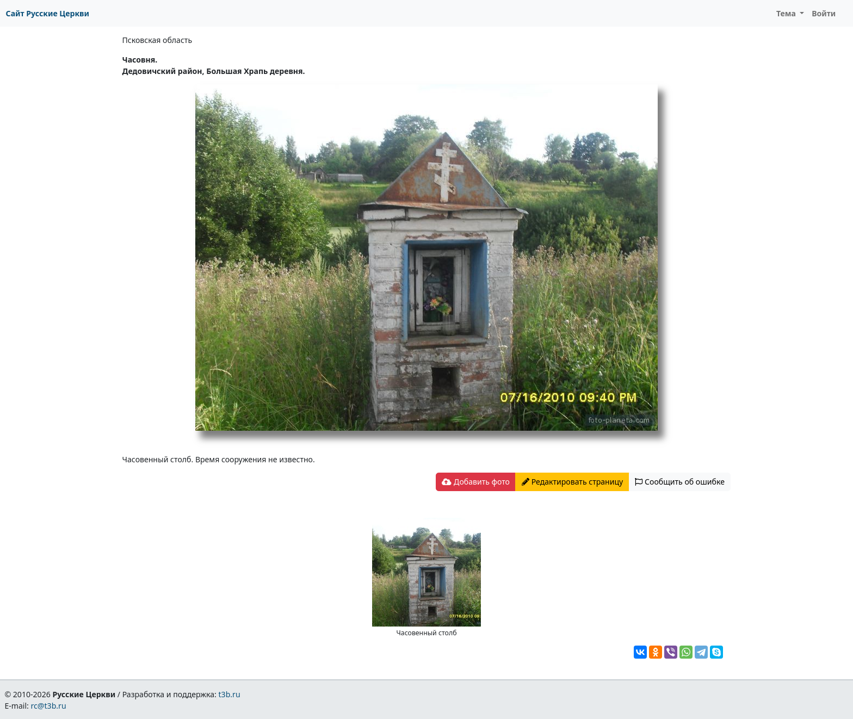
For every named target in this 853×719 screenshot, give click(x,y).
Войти (824, 13)
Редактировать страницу (572, 481)
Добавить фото (475, 481)
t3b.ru (229, 694)
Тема (787, 13)
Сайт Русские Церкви (47, 13)
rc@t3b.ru (48, 706)
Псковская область (157, 40)
